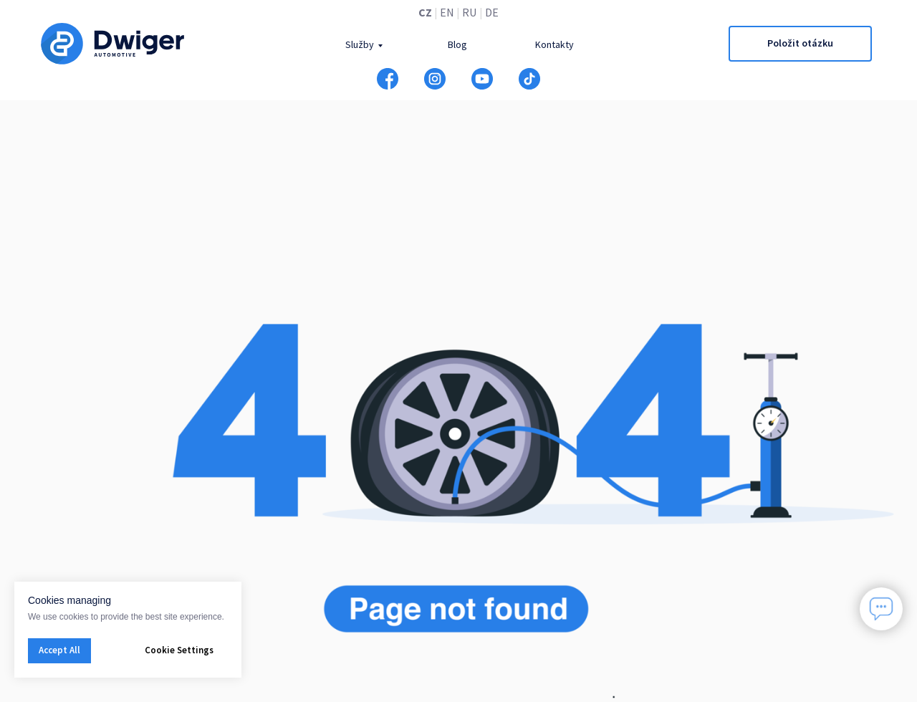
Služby (359, 44)
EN (447, 12)
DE (492, 12)
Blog (457, 44)
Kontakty (554, 44)
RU (469, 12)
